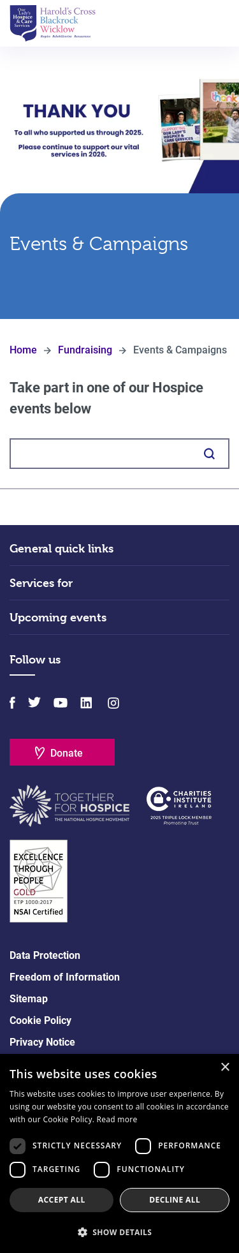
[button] (119, 1232)
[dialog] (119, 1153)
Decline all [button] (174, 1199)
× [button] (224, 1067)
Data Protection (45, 955)
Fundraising (85, 350)
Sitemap (29, 999)
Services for (41, 582)
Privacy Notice (42, 1042)
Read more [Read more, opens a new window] (117, 1119)
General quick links (61, 548)
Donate (66, 753)
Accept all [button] (61, 1199)
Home (23, 350)
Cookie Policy (40, 1020)
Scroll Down (120, 282)
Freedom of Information (65, 977)
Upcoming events (58, 617)
